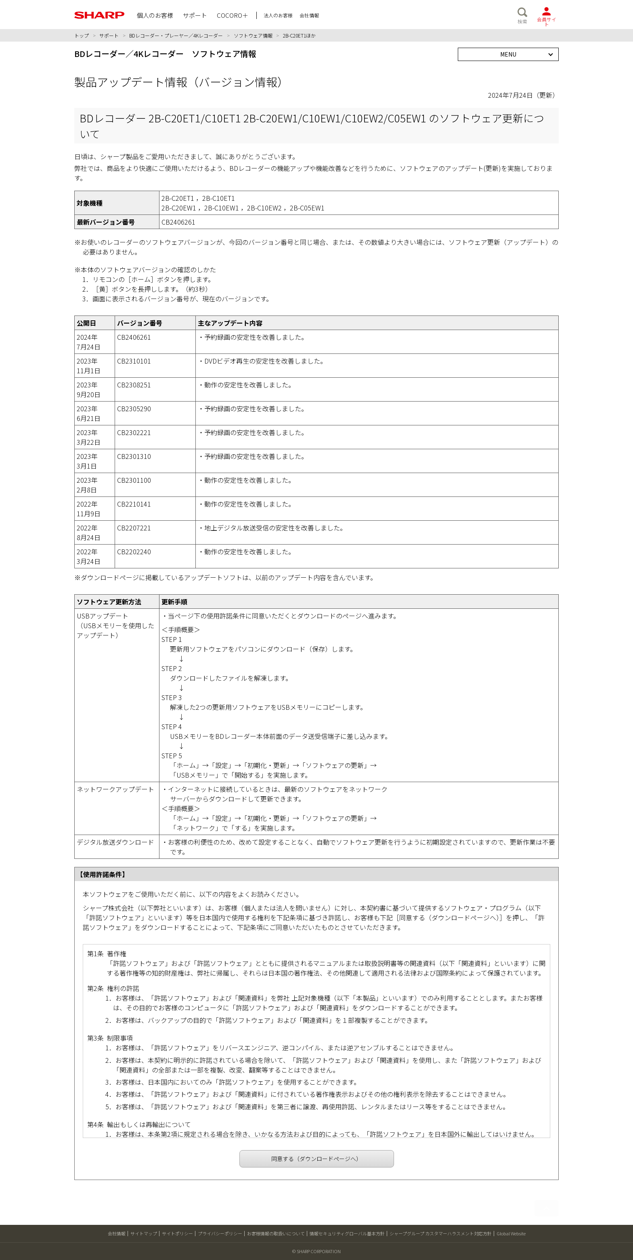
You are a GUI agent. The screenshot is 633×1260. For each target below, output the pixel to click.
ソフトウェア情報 (253, 35)
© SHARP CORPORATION (316, 1251)
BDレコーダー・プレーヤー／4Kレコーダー (176, 35)
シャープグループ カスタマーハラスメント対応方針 (441, 1233)
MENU (508, 54)
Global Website (511, 1233)
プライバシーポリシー (220, 1233)
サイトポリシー (177, 1233)
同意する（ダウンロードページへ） (316, 1159)
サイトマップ (143, 1233)
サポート (109, 35)
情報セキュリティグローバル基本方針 (347, 1233)
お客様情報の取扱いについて (276, 1233)
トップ (81, 35)
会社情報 (117, 1233)
